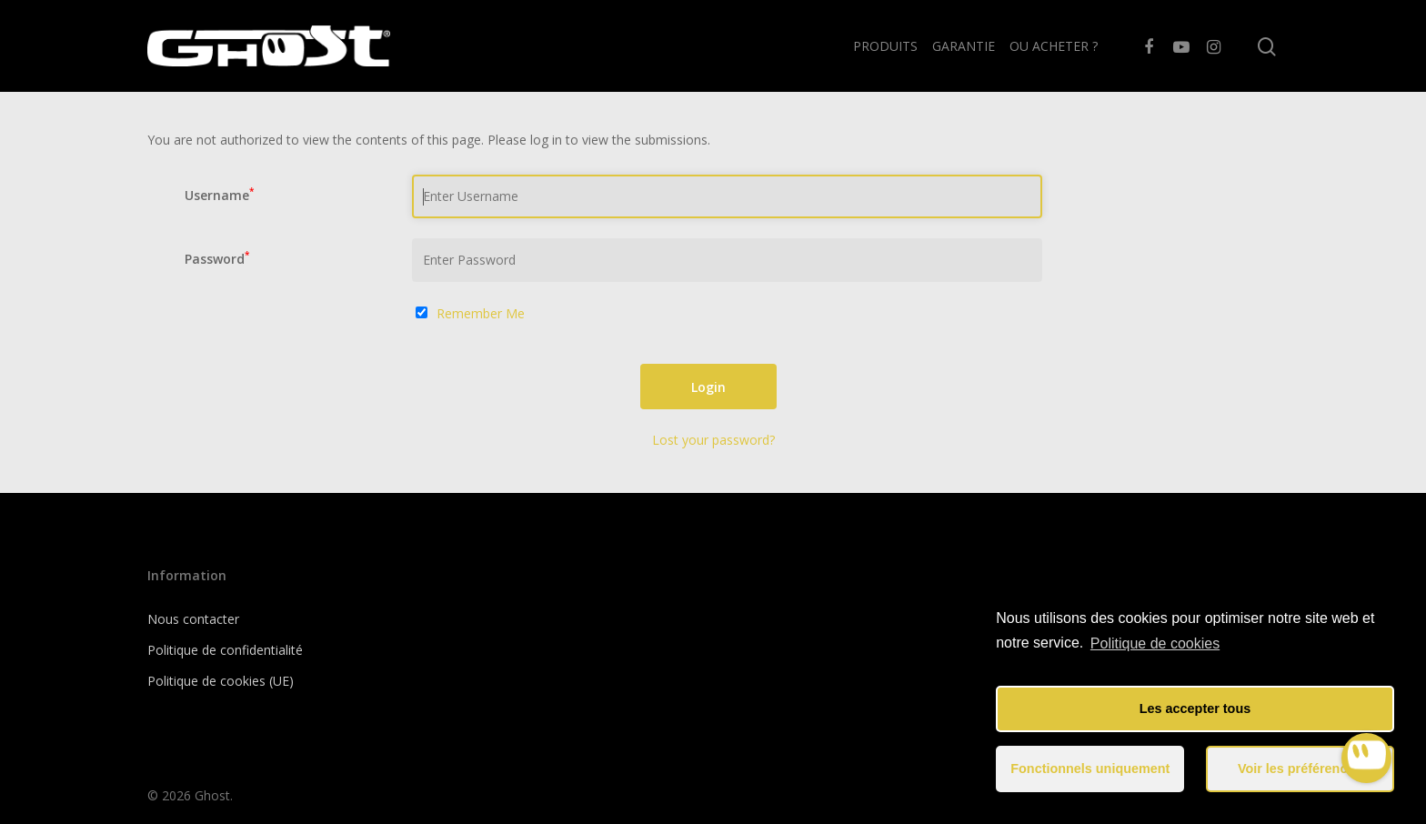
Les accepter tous (1195, 708)
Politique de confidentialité (225, 649)
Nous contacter (193, 619)
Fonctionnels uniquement (1090, 768)
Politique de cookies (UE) (220, 680)
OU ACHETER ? (1053, 46)
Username (219, 195)
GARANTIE (963, 46)
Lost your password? (713, 439)
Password (217, 258)
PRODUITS (885, 46)
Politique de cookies (1155, 643)
